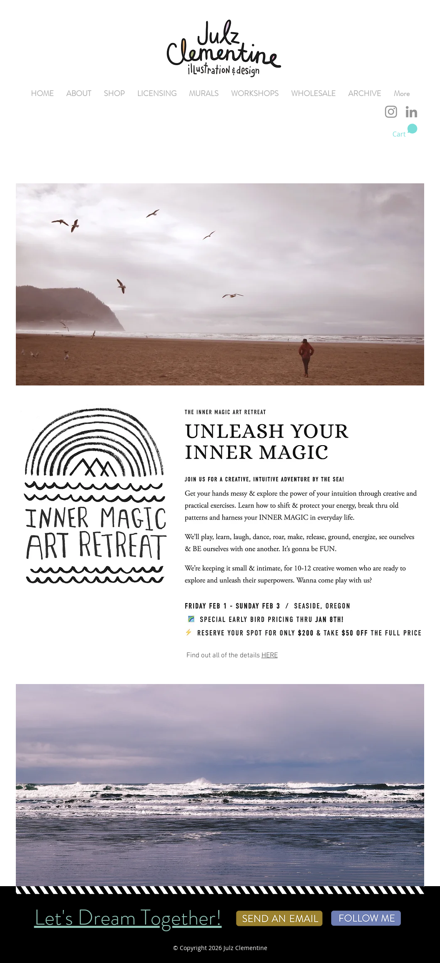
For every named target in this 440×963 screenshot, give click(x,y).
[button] (404, 131)
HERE (269, 655)
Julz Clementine (245, 948)
